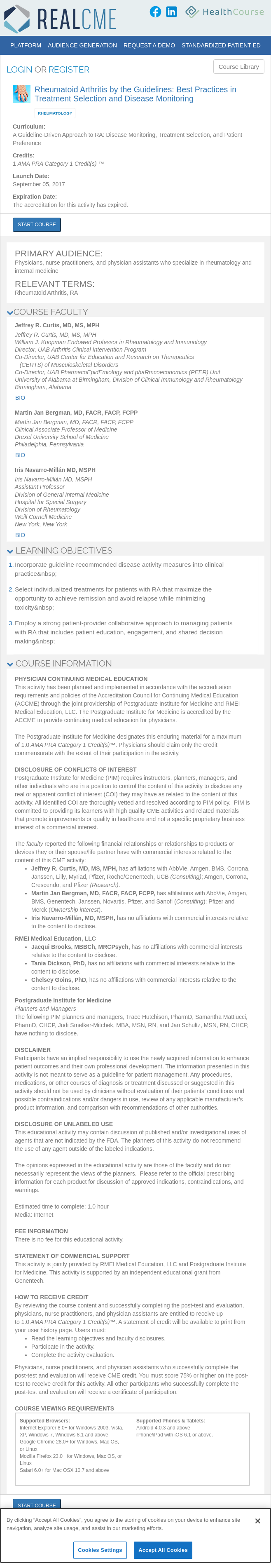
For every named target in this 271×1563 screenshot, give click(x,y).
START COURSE (37, 225)
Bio (20, 397)
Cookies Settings (100, 1550)
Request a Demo (149, 45)
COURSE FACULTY (47, 312)
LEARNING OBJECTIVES (59, 550)
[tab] (135, 312)
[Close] (258, 1521)
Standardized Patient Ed (221, 45)
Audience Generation (82, 45)
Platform (25, 45)
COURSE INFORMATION (59, 663)
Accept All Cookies (163, 1550)
